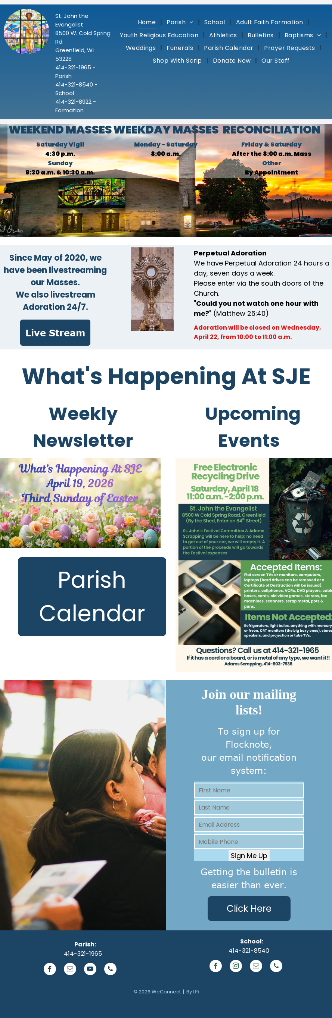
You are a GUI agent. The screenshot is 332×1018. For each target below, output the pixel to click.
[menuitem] (147, 22)
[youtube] (90, 970)
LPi (196, 991)
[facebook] (50, 970)
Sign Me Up (249, 855)
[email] (70, 970)
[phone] (110, 970)
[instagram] (236, 967)
